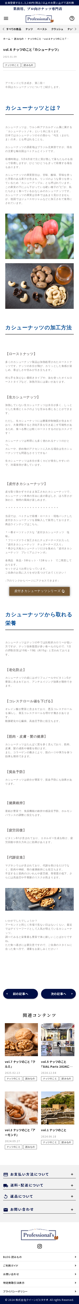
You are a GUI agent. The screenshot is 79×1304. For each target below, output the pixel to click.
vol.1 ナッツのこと (53, 1130)
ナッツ (29, 29)
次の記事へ (58, 994)
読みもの (28, 65)
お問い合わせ (11, 1274)
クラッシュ (57, 29)
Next (75, 29)
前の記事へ (20, 994)
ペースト (42, 29)
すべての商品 (13, 29)
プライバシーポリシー (15, 1291)
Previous (4, 29)
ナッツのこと (12, 65)
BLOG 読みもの (12, 1257)
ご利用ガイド (10, 1265)
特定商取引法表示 (14, 1282)
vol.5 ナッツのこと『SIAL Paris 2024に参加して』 (57, 1066)
